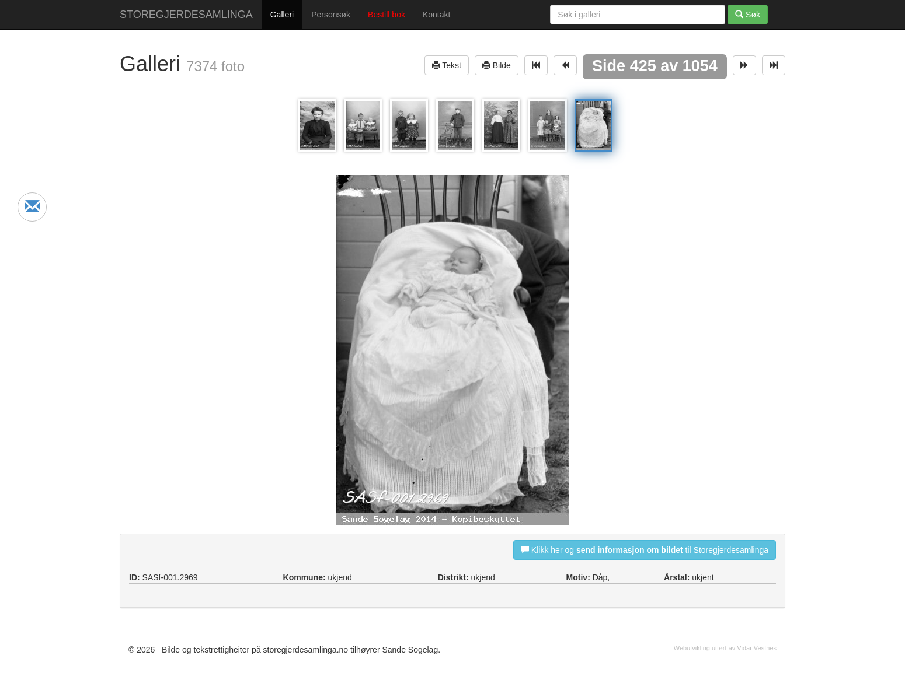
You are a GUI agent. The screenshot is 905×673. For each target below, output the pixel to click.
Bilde (496, 65)
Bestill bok (386, 14)
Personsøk (330, 14)
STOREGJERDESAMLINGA (186, 14)
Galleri (282, 14)
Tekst (446, 65)
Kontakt (436, 14)
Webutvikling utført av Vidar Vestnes (725, 647)
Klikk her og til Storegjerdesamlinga (644, 550)
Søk (747, 14)
